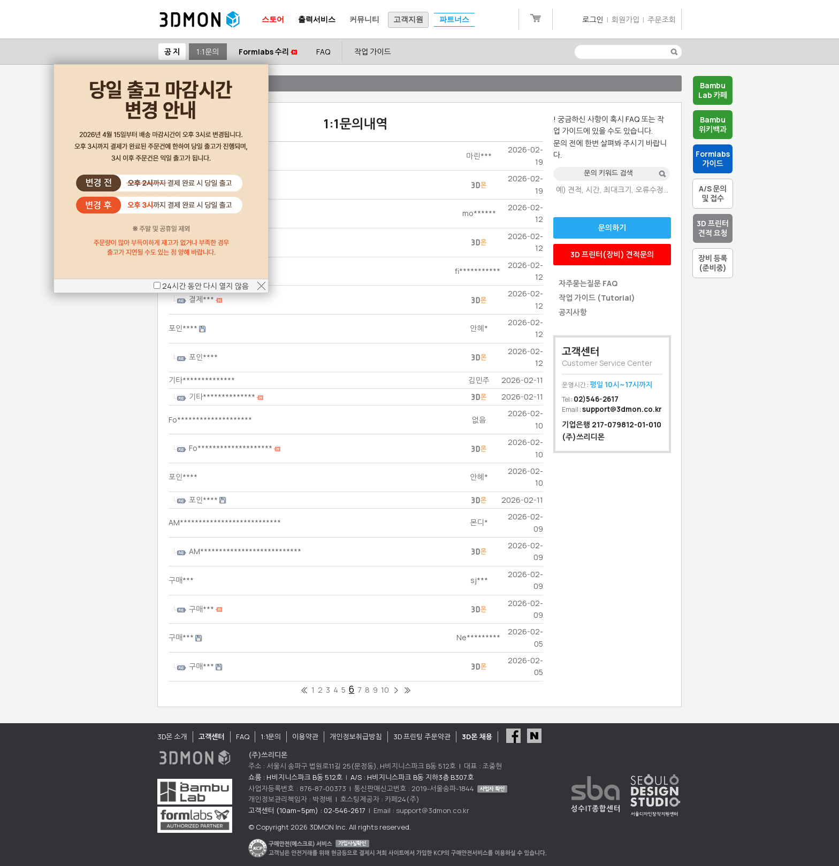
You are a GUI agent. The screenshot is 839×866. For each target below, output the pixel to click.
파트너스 (454, 20)
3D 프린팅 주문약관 (422, 736)
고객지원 (408, 20)
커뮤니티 (364, 20)
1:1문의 (207, 52)
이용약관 (305, 736)
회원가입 (626, 19)
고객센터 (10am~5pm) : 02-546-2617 (306, 810)
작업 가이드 (372, 52)
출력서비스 (316, 20)
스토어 (273, 20)
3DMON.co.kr (199, 19)
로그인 (592, 19)
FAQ (323, 52)
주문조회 (661, 19)
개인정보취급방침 (356, 736)
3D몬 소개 (172, 736)
